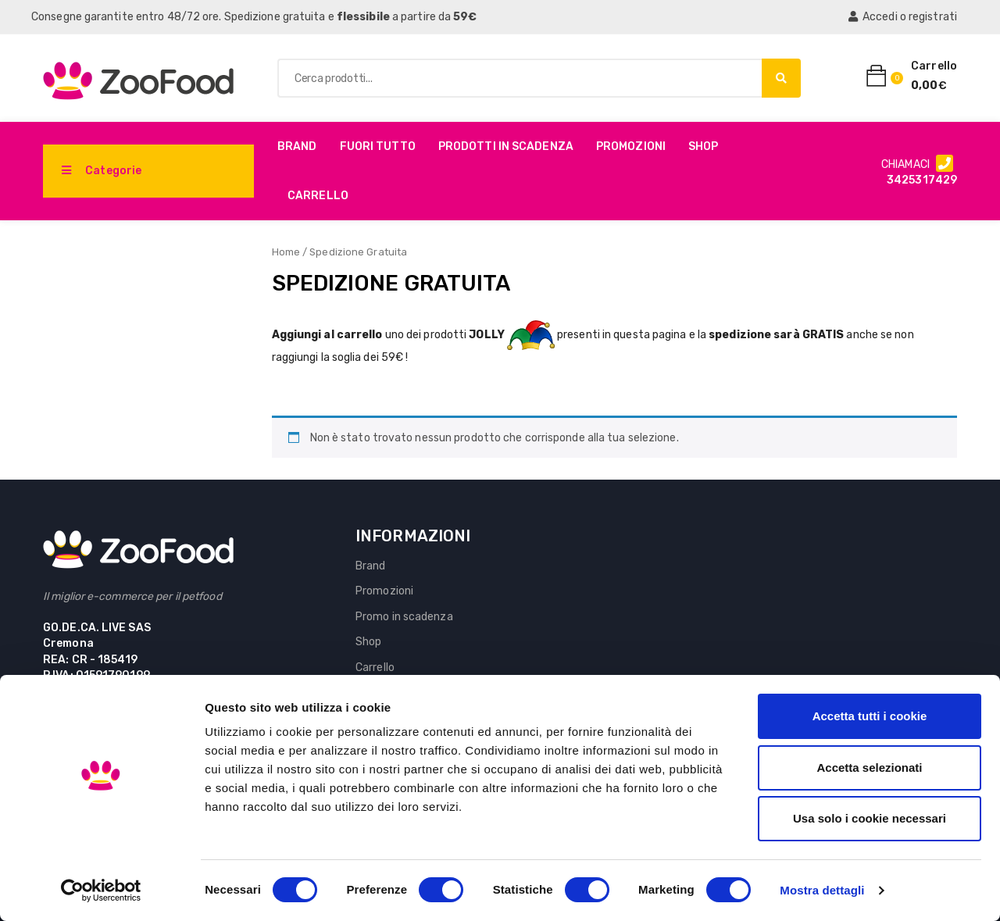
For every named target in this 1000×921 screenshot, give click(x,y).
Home (286, 252)
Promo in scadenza (404, 616)
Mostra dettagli (822, 890)
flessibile (363, 16)
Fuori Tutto (378, 146)
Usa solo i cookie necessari (869, 818)
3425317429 (922, 180)
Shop (703, 146)
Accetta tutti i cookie (869, 716)
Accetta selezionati (869, 767)
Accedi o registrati (902, 16)
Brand (297, 146)
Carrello (318, 195)
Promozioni (631, 146)
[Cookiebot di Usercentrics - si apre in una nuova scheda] (101, 890)
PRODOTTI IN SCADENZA (505, 146)
